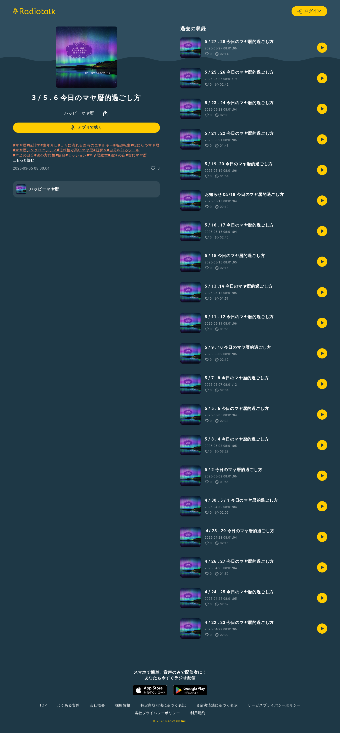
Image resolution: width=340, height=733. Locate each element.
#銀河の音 (116, 155)
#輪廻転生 (122, 145)
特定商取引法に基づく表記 (163, 705)
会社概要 (97, 705)
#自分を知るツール (123, 150)
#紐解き (100, 150)
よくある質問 (68, 705)
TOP (43, 705)
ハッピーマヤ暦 (79, 113)
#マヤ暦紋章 (97, 155)
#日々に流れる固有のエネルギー (85, 145)
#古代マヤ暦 (136, 155)
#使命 (60, 155)
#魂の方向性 (44, 155)
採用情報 (122, 705)
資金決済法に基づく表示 (217, 705)
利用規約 (197, 713)
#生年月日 (49, 145)
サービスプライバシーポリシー (274, 705)
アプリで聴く (86, 128)
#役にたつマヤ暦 (145, 145)
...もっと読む (23, 160)
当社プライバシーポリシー (157, 713)
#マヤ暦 (20, 145)
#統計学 (33, 145)
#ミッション (76, 155)
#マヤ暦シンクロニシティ (35, 150)
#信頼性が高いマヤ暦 (75, 150)
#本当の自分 (23, 155)
